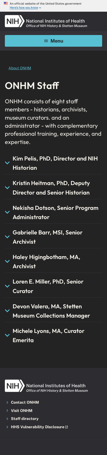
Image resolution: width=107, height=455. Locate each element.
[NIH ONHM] (46, 16)
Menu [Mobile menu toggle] (53, 41)
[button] (53, 427)
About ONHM (19, 68)
